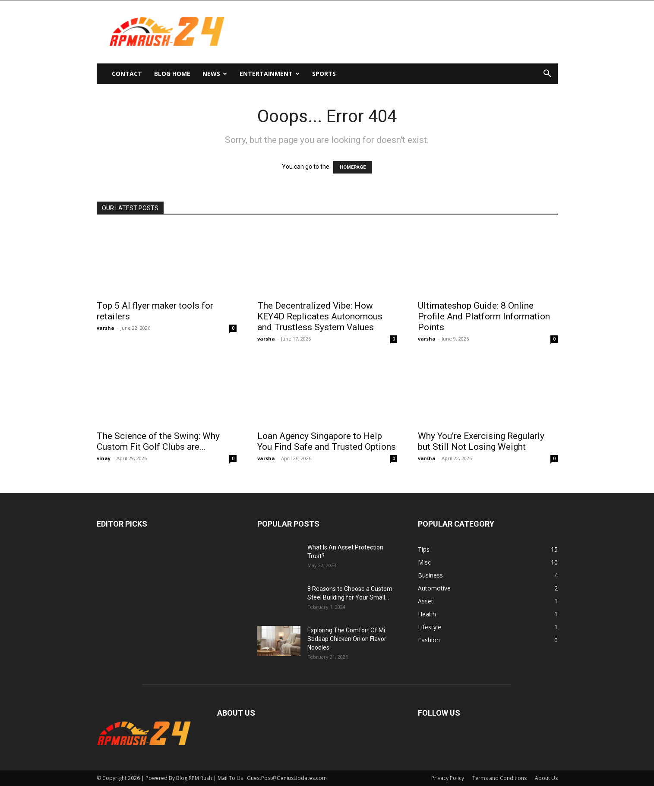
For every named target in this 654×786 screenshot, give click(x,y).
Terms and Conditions (499, 778)
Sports (324, 73)
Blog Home (172, 73)
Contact (127, 73)
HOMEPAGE (353, 167)
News (214, 73)
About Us (546, 778)
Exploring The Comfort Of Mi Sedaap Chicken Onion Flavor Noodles (346, 639)
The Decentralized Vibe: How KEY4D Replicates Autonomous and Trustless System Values (319, 316)
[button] (547, 74)
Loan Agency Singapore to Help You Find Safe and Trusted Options (326, 441)
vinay (104, 458)
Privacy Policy (447, 778)
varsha (105, 328)
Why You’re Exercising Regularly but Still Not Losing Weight (481, 441)
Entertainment (270, 73)
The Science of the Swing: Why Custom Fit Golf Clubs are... (158, 441)
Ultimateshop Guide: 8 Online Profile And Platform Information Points (484, 316)
